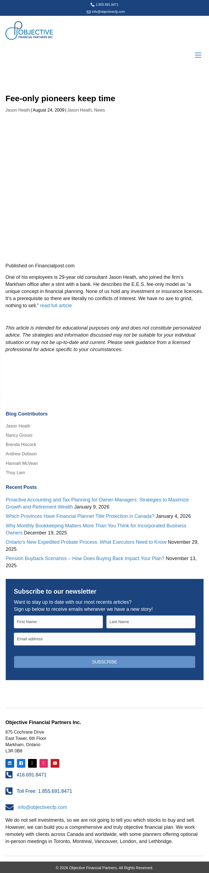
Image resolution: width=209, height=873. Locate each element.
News (99, 110)
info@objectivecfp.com (108, 12)
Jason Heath (17, 110)
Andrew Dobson (21, 454)
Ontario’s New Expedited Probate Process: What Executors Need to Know (86, 542)
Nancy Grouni (19, 435)
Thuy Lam (15, 472)
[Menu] (198, 55)
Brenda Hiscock (21, 444)
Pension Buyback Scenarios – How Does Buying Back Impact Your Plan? (85, 558)
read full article (56, 305)
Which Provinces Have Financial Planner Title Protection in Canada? (80, 516)
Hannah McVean (22, 463)
